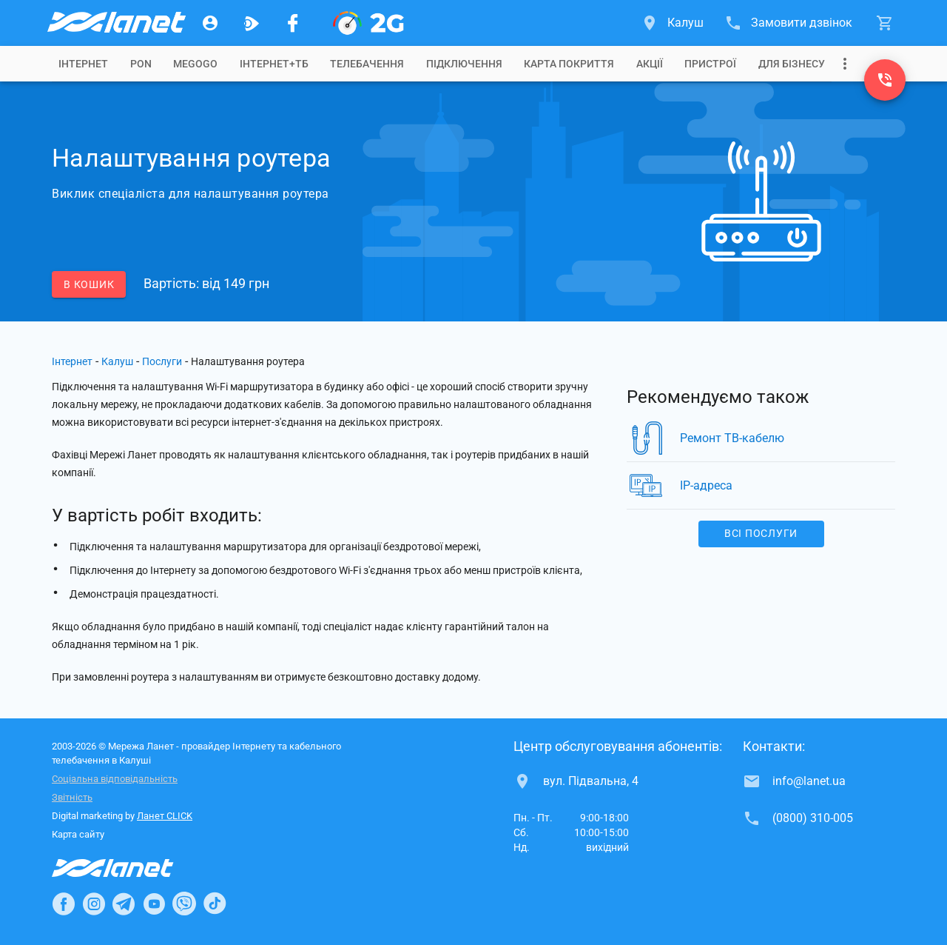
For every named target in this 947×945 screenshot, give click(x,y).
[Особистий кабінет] (210, 23)
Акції (649, 64)
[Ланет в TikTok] (214, 903)
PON (141, 64)
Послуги (162, 361)
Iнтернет (83, 64)
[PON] (368, 23)
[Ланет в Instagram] (94, 903)
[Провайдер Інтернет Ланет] (130, 868)
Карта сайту (78, 834)
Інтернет (72, 361)
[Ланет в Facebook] (63, 903)
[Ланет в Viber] (184, 903)
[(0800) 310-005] (885, 80)
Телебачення (367, 64)
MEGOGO (195, 64)
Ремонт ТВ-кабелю (732, 438)
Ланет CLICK (164, 815)
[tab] (83, 63)
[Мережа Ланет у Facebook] (293, 23)
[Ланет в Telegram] (123, 903)
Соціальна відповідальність (115, 778)
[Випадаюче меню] (845, 63)
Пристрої (710, 64)
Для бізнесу (791, 64)
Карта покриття (569, 64)
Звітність (72, 797)
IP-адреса (706, 485)
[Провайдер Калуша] (115, 23)
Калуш (117, 361)
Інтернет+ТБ (274, 64)
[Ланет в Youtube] (154, 903)
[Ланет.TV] (251, 23)
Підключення (464, 64)
